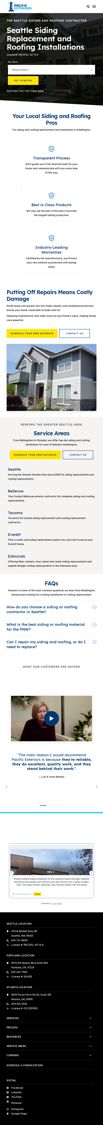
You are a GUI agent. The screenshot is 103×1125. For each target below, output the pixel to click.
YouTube (16, 1061)
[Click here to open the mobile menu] (94, 7)
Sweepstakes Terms (62, 1117)
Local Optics (57, 868)
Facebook (17, 1052)
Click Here (37, 90)
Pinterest (16, 1067)
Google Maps (19, 1078)
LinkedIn (16, 1057)
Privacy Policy (51, 1114)
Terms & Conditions (40, 1117)
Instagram (17, 1073)
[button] (88, 6)
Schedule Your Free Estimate (32, 333)
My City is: (13, 62)
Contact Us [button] (74, 333)
